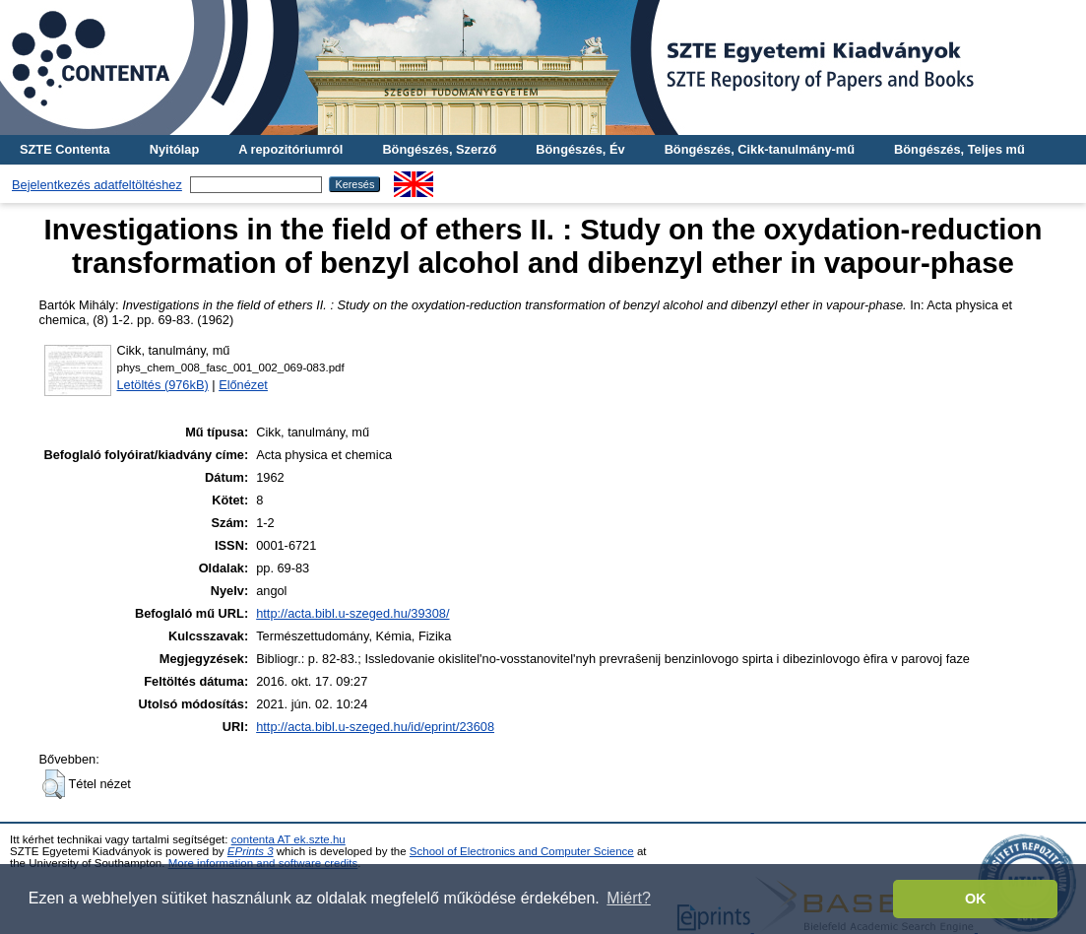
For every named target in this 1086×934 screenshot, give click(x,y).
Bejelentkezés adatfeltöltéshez (97, 184)
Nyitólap (174, 149)
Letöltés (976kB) (163, 384)
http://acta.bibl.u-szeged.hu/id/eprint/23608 (375, 726)
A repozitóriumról (290, 149)
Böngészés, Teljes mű (959, 149)
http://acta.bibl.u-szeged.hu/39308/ (352, 613)
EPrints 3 (250, 851)
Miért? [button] (628, 898)
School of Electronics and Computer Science (522, 851)
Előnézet (243, 384)
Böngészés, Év (580, 149)
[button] (53, 784)
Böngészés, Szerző (439, 149)
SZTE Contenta (65, 149)
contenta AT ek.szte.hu (288, 839)
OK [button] (976, 898)
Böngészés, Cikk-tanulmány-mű (760, 149)
